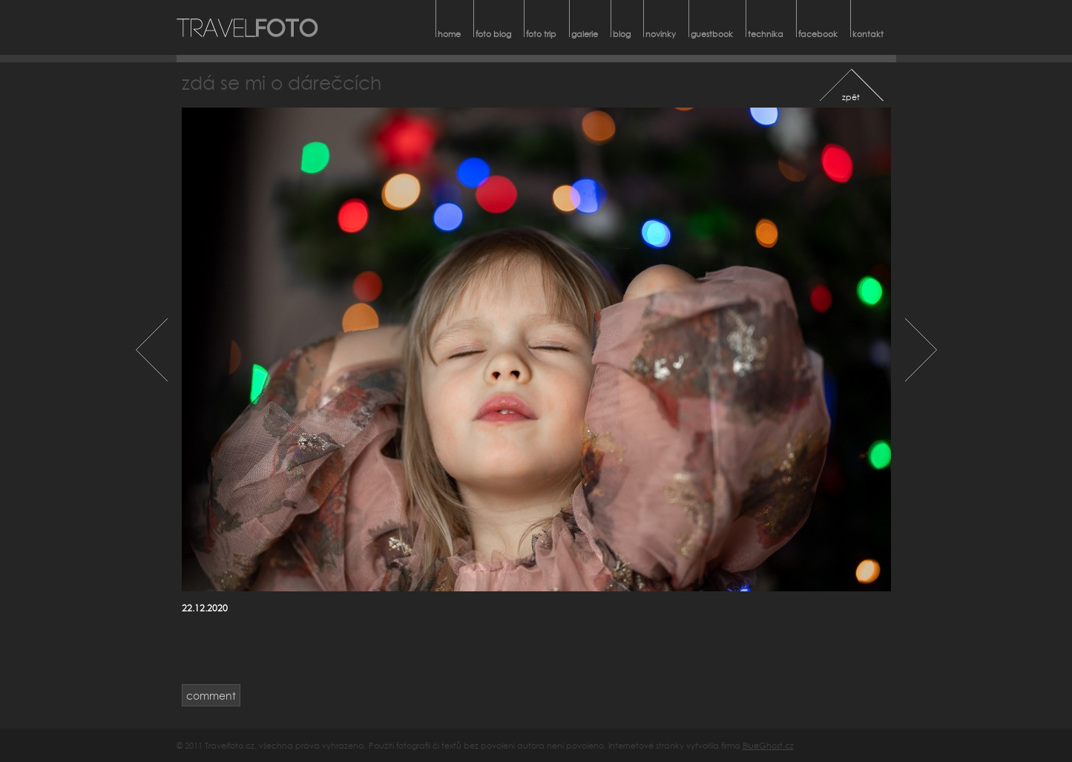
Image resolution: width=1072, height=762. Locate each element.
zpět (851, 97)
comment (211, 695)
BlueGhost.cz (768, 745)
